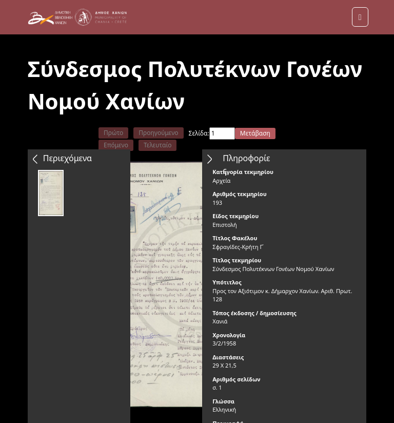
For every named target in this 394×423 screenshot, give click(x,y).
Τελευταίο (158, 145)
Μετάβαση (255, 133)
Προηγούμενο (158, 132)
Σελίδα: (199, 133)
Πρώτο (113, 132)
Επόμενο (116, 145)
